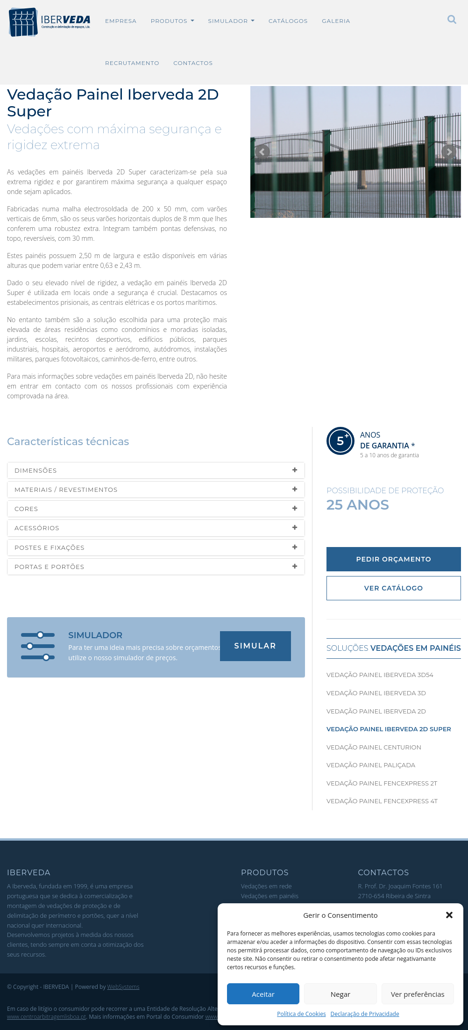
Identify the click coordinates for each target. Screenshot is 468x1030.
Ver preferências (418, 994)
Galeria (336, 20)
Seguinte (448, 151)
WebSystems (123, 987)
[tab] (156, 470)
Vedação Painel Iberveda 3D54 (379, 674)
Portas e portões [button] (156, 566)
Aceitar (263, 994)
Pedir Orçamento (393, 559)
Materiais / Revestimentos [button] (156, 489)
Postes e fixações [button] (156, 547)
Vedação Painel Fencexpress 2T (381, 783)
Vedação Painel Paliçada (370, 765)
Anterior (262, 151)
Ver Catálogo (393, 588)
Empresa (121, 20)
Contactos (193, 62)
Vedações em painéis (269, 896)
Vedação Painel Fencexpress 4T (382, 801)
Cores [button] (156, 508)
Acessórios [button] (156, 528)
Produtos (172, 20)
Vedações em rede (266, 886)
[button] (449, 915)
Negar (340, 994)
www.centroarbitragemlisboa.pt (46, 1017)
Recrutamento (132, 62)
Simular (255, 645)
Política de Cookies (301, 1014)
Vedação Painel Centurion (373, 747)
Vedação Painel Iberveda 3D (376, 693)
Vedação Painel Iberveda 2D (376, 711)
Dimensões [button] (156, 470)
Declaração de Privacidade (365, 1014)
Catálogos (288, 20)
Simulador (231, 20)
